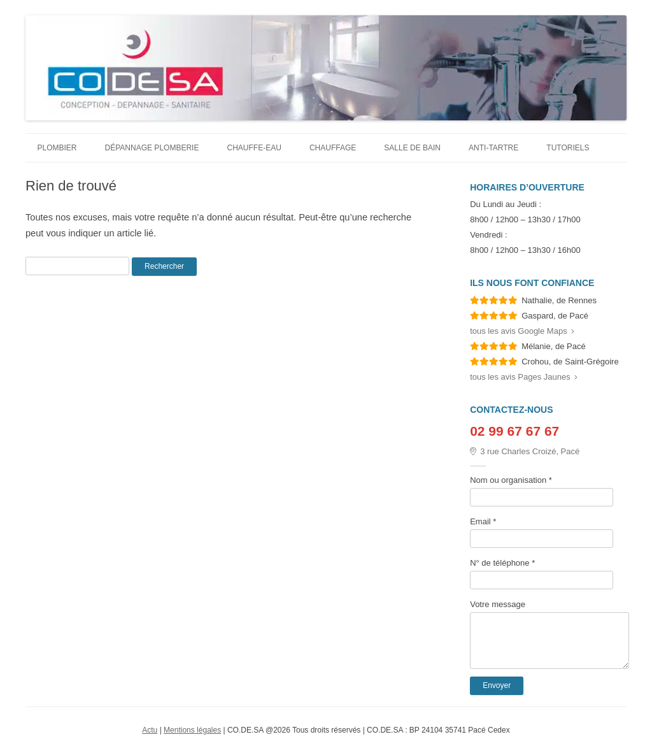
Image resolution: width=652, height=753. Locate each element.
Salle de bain (412, 147)
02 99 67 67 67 (514, 431)
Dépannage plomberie (152, 147)
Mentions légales (192, 730)
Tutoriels (567, 147)
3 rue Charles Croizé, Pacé (524, 451)
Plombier (57, 147)
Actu (149, 730)
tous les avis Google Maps (522, 331)
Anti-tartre (493, 147)
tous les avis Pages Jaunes (524, 377)
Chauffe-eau (254, 147)
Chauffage (332, 147)
